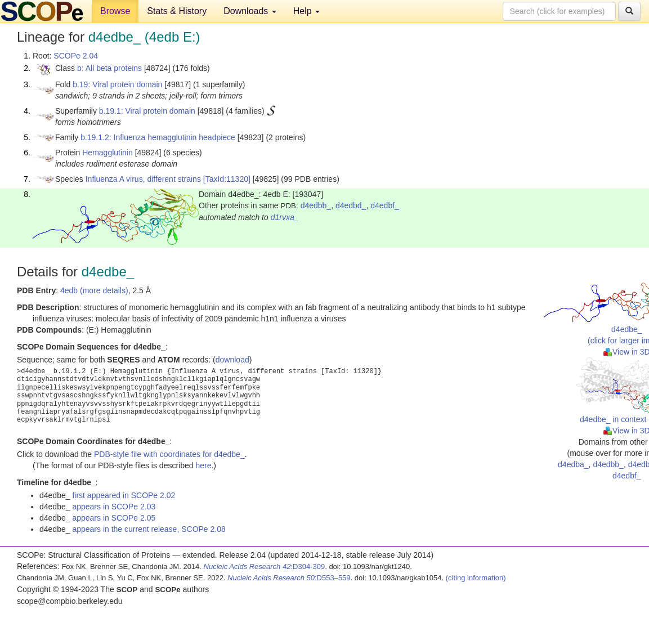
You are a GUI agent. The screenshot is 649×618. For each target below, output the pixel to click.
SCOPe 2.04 (75, 55)
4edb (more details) (94, 290)
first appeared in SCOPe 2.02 (123, 495)
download (232, 359)
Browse (115, 11)
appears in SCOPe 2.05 (113, 517)
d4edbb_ (316, 205)
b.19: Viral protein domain (117, 84)
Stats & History (177, 11)
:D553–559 (289, 578)
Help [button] (306, 11)
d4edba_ (573, 464)
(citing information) (476, 578)
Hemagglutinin (107, 152)
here (203, 465)
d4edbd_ (350, 205)
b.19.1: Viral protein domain (147, 110)
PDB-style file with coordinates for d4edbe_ (169, 454)
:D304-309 (264, 566)
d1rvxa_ (285, 217)
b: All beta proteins (109, 68)
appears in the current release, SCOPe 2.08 (148, 529)
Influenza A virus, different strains (143, 178)
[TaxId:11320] (226, 178)
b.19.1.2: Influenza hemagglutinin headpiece (157, 137)
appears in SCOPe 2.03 (113, 506)
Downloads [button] (249, 11)
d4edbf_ (384, 205)
